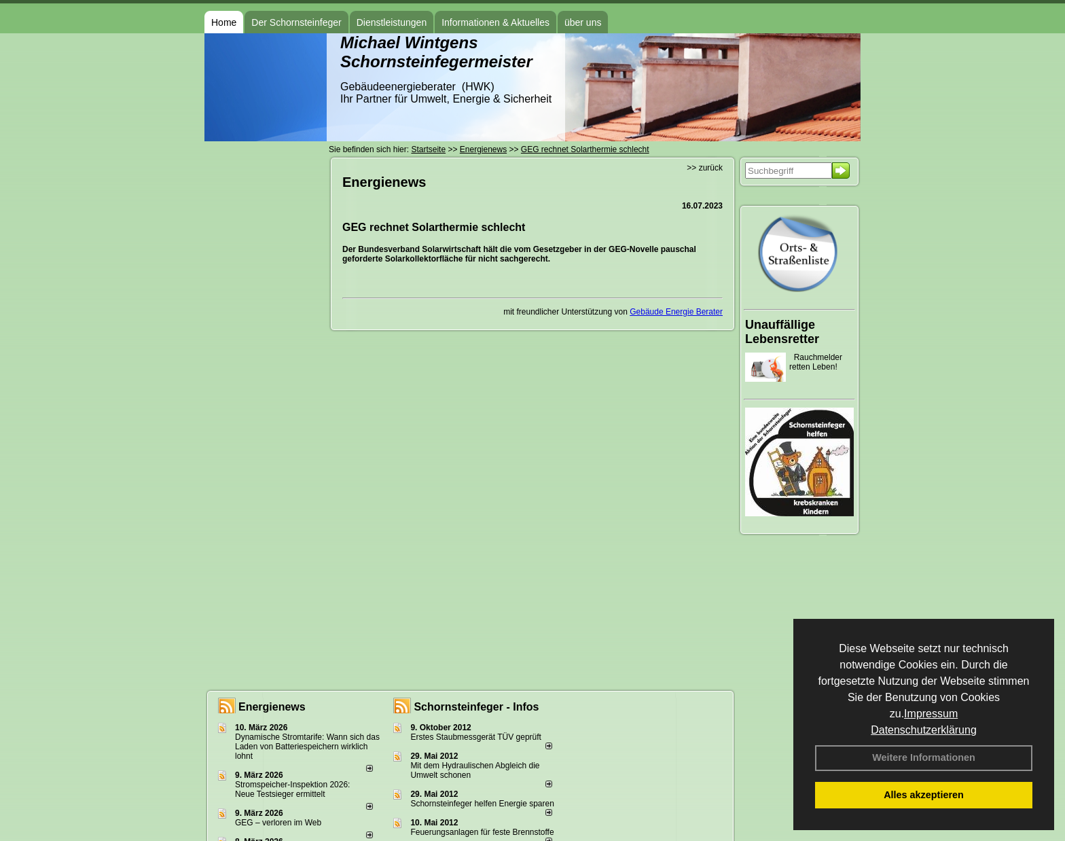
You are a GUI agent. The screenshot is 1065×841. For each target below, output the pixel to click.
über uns (582, 22)
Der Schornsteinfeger (296, 22)
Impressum (931, 713)
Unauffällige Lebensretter (782, 332)
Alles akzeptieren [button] (924, 794)
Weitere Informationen (923, 757)
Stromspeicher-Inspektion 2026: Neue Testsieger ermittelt (292, 789)
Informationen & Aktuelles (495, 22)
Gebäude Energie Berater (676, 312)
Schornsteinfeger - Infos (476, 707)
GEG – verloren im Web (278, 822)
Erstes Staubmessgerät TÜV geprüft (475, 737)
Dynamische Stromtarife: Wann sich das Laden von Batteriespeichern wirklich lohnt (307, 746)
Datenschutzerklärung (924, 730)
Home (223, 22)
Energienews (272, 707)
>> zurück (705, 168)
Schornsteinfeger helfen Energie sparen (482, 803)
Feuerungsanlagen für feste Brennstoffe (482, 832)
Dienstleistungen (392, 22)
